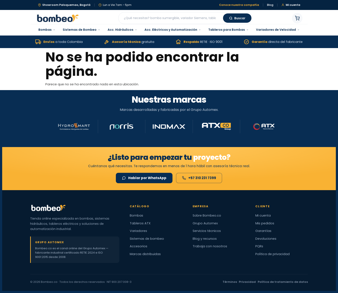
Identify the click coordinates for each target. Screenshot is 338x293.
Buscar (237, 18)
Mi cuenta (263, 215)
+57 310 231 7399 (199, 178)
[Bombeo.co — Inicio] (57, 18)
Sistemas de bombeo (147, 238)
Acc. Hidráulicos (122, 30)
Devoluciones (265, 238)
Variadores (138, 231)
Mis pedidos (264, 223)
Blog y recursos (205, 238)
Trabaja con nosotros (210, 246)
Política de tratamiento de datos (283, 282)
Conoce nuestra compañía (239, 5)
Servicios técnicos (207, 231)
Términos (230, 282)
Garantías (263, 231)
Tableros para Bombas (228, 30)
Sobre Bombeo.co (207, 215)
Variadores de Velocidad (278, 30)
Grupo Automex (205, 223)
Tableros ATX (140, 223)
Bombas (46, 30)
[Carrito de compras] (297, 18)
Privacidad (247, 282)
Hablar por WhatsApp (144, 178)
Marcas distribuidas (145, 254)
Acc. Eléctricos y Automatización (172, 30)
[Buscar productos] (171, 18)
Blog (270, 5)
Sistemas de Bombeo (81, 30)
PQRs (259, 246)
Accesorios (138, 246)
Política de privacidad (272, 254)
